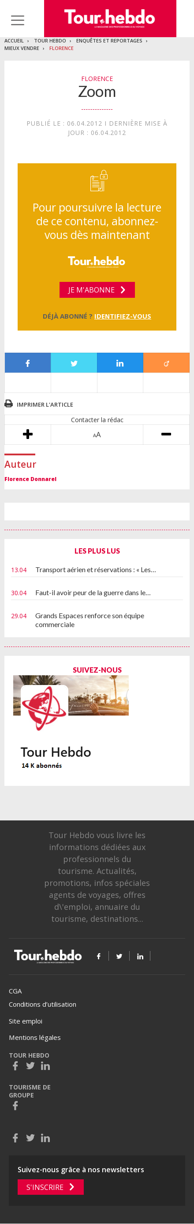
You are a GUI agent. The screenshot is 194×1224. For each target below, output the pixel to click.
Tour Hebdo (50, 40)
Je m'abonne (91, 290)
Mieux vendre (21, 48)
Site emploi (25, 1020)
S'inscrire (44, 1187)
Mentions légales (35, 1037)
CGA (15, 990)
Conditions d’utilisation (42, 1004)
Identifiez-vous (122, 316)
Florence (61, 48)
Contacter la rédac (97, 420)
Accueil (14, 40)
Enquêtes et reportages (109, 40)
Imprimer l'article (45, 404)
